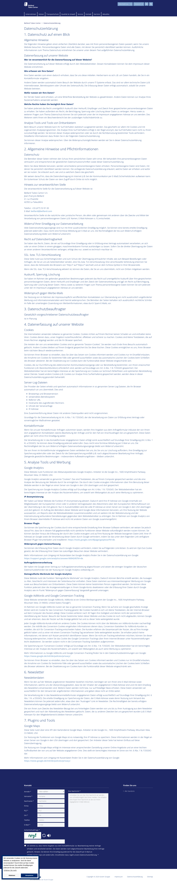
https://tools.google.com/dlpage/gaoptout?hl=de (91, 539)
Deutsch (139, 4)
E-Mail (27, 825)
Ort (26, 815)
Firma (26, 806)
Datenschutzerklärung (135, 877)
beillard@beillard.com (41, 211)
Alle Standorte (130, 791)
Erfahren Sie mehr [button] (10, 870)
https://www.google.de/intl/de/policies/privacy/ (47, 656)
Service (80, 14)
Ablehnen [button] (12, 875)
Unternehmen (31, 14)
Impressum (119, 877)
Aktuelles (105, 14)
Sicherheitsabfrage (32, 830)
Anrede (27, 792)
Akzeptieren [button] (29, 875)
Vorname (28, 796)
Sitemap (150, 877)
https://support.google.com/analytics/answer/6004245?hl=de (53, 558)
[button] (44, 835)
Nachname (29, 801)
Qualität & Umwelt (68, 14)
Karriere (97, 14)
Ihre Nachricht (74, 791)
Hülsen (41, 14)
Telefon (27, 820)
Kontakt (88, 14)
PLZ (26, 810)
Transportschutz (52, 14)
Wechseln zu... (125, 4)
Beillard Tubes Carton (32, 23)
